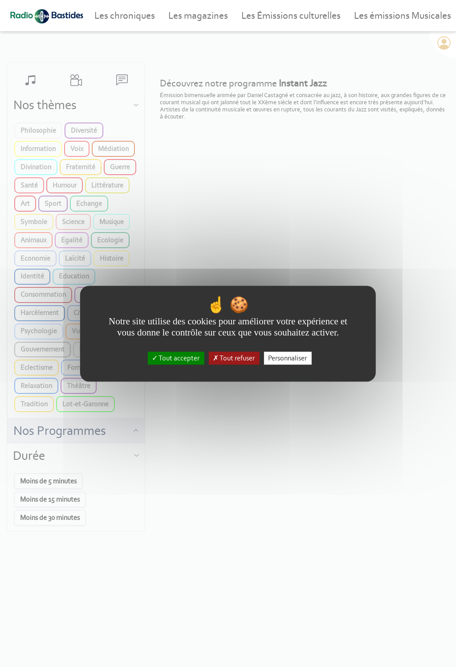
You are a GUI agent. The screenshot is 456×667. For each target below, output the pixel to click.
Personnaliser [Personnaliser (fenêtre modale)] (287, 358)
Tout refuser (234, 358)
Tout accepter (176, 358)
